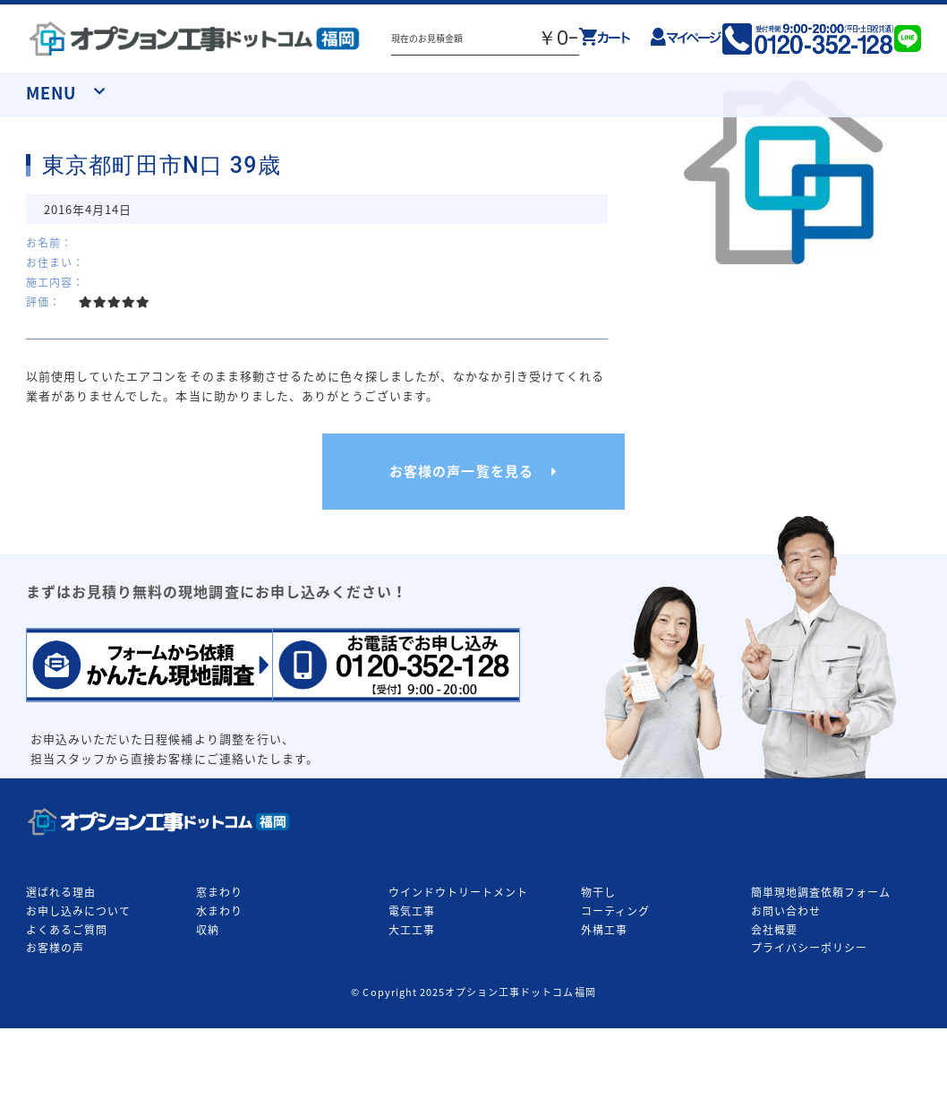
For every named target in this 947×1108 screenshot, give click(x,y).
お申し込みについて (78, 911)
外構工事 (604, 930)
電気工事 (411, 911)
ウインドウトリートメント (458, 892)
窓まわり (219, 892)
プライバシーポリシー (809, 948)
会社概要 (774, 930)
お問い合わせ (786, 911)
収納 (207, 930)
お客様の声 (55, 948)
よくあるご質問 (66, 930)
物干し (598, 892)
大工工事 (411, 930)
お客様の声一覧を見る (461, 471)
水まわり (219, 911)
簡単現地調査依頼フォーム (821, 892)
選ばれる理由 (61, 892)
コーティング (615, 911)
